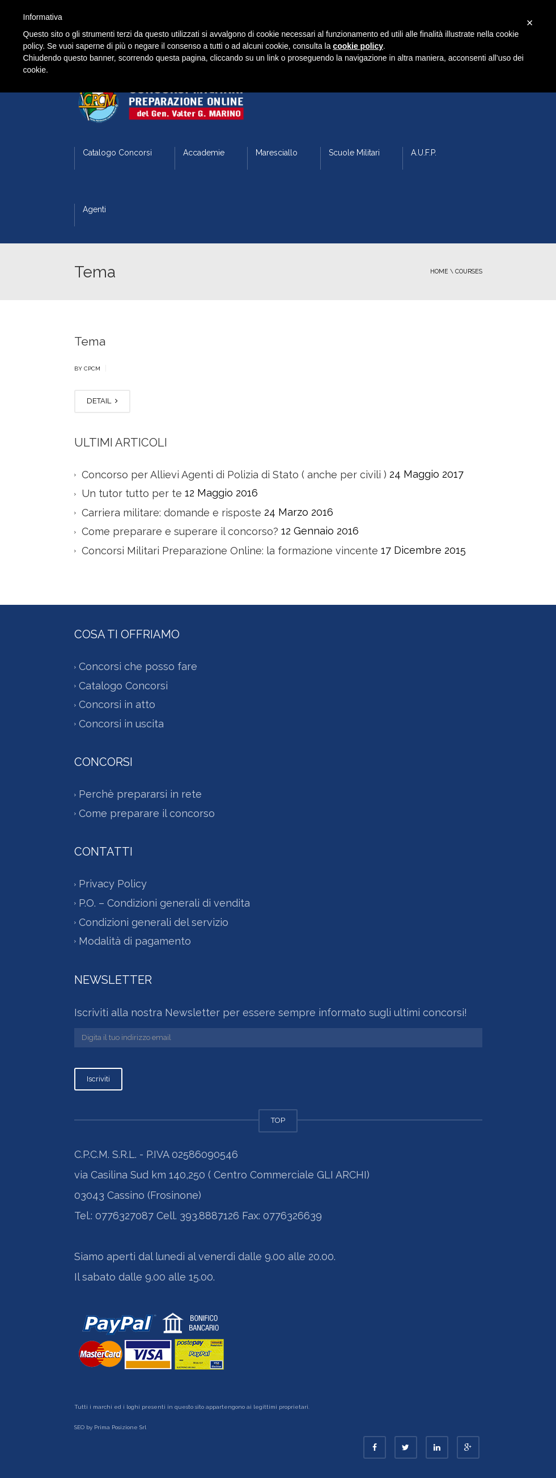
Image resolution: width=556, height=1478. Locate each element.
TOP (278, 1120)
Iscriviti (98, 1079)
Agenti (94, 209)
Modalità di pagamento (135, 941)
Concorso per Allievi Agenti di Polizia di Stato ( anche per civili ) (234, 475)
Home (439, 271)
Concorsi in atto (117, 705)
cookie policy (358, 45)
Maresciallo (277, 152)
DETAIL (102, 401)
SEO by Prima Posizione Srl (110, 1427)
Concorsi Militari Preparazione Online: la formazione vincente (230, 551)
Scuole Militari (354, 152)
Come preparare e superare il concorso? (180, 531)
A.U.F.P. (423, 152)
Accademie (203, 152)
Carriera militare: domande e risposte (171, 513)
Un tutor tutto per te (132, 493)
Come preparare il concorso (147, 813)
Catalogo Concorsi (117, 152)
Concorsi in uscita (121, 724)
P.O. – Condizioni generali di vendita (164, 903)
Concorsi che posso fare (138, 667)
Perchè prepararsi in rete (140, 795)
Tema (89, 341)
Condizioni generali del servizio (153, 922)
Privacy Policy (113, 884)
